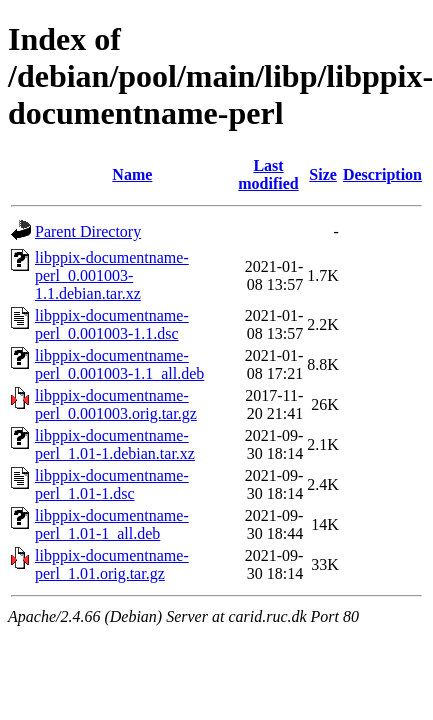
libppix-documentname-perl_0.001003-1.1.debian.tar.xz (112, 275)
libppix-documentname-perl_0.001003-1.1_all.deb (119, 364)
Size (323, 174)
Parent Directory (88, 231)
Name (132, 174)
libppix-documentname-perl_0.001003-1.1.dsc (112, 324)
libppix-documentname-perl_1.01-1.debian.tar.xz (115, 444)
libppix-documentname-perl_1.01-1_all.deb (112, 524)
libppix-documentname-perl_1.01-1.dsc (112, 484)
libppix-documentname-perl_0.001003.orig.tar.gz (116, 404)
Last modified (268, 174)
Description (382, 174)
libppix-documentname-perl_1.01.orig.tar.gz (112, 564)
